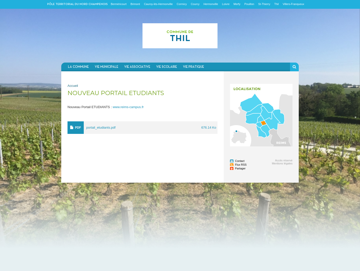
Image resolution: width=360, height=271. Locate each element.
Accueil (73, 86)
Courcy (195, 4)
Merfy (237, 4)
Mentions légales (282, 163)
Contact (239, 160)
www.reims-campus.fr (128, 107)
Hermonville (211, 4)
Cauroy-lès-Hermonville (158, 4)
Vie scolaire (166, 67)
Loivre (226, 4)
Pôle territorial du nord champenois (77, 4)
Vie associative (137, 67)
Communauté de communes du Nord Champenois (180, 35)
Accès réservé (283, 160)
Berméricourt (118, 4)
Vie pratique (193, 67)
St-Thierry (264, 4)
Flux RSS (240, 164)
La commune (78, 67)
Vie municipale (106, 67)
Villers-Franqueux (293, 4)
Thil (276, 4)
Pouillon (249, 4)
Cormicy (182, 4)
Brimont (135, 4)
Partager (240, 168)
